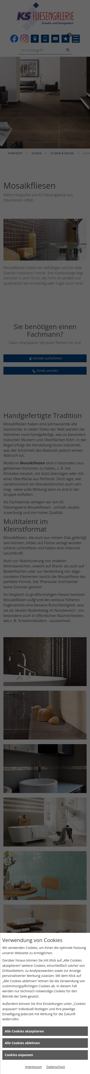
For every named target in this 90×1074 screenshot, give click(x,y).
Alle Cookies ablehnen (22, 1043)
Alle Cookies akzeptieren (24, 1031)
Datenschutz (55, 1067)
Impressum (33, 1067)
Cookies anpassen (19, 1055)
